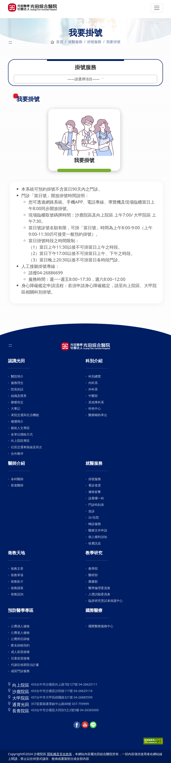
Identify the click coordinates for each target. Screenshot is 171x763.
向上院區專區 (20, 440)
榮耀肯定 (17, 402)
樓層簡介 (17, 421)
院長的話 (17, 389)
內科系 (93, 383)
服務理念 (17, 383)
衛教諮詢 (17, 594)
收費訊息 (94, 543)
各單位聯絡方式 (22, 434)
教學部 (93, 568)
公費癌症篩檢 (20, 639)
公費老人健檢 (20, 632)
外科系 (93, 389)
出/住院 (93, 517)
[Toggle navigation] (157, 7)
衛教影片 (17, 581)
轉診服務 (94, 524)
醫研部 (93, 575)
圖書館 (93, 581)
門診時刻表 (96, 504)
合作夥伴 (17, 453)
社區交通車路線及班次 (26, 447)
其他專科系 (96, 402)
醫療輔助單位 (97, 415)
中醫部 (93, 396)
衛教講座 (17, 588)
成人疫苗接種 (20, 652)
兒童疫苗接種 (20, 658)
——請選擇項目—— (83, 79)
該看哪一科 (96, 498)
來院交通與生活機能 (25, 415)
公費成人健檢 (20, 626)
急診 (91, 511)
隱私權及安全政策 (59, 754)
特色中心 (94, 408)
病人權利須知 (97, 537)
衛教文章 (17, 568)
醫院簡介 (17, 376)
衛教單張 (17, 575)
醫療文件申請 (97, 530)
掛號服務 (94, 479)
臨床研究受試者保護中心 (105, 600)
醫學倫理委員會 (99, 588)
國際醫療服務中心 (100, 626)
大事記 (15, 408)
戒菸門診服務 (20, 671)
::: (10, 42)
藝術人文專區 (20, 428)
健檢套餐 (94, 492)
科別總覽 (94, 376)
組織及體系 (18, 396)
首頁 (57, 41)
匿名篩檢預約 (20, 645)
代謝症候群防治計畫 (25, 665)
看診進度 (94, 485)
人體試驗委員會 (99, 594)
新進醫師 (17, 485)
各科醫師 (17, 479)
